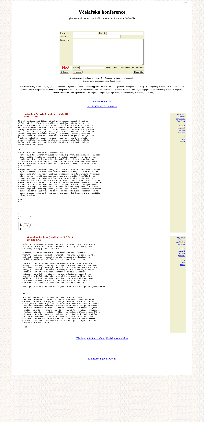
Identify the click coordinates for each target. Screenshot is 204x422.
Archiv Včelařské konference (102, 111)
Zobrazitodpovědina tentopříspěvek (181, 134)
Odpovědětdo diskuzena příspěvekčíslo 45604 (180, 268)
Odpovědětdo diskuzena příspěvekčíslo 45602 (180, 122)
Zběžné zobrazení (102, 106)
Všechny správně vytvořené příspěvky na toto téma (102, 382)
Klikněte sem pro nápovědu (102, 403)
